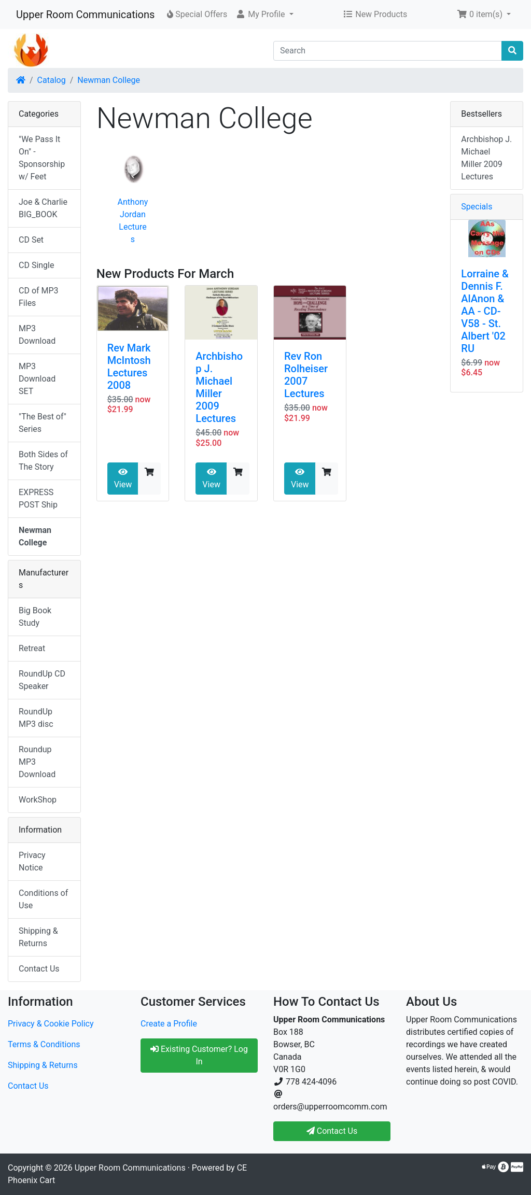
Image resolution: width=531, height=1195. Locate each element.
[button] (264, 14)
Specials (476, 207)
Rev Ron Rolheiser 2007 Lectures (306, 375)
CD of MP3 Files (39, 297)
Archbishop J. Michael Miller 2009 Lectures (219, 387)
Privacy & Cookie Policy (51, 1024)
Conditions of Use (43, 899)
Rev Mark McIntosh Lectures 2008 (129, 366)
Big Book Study (35, 617)
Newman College (108, 80)
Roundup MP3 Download (37, 761)
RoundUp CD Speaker (42, 680)
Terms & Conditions (44, 1044)
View (123, 478)
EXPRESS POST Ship (38, 498)
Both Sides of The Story (43, 460)
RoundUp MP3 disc (36, 718)
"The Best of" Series (42, 423)
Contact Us (39, 969)
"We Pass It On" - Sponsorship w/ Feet (42, 157)
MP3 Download (37, 335)
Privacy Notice (32, 861)
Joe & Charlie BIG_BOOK (43, 208)
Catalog (51, 80)
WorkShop (38, 800)
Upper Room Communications (85, 14)
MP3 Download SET (37, 378)
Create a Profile (169, 1024)
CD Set (31, 240)
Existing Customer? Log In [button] (199, 1055)
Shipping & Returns (38, 937)
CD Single (36, 265)
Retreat (32, 648)
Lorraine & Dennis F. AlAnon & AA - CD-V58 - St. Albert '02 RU (484, 311)
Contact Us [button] (332, 1131)
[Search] (387, 51)
